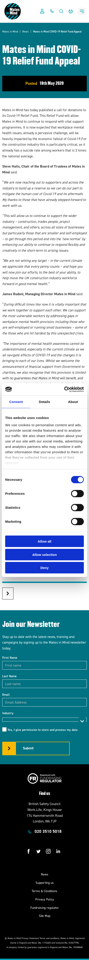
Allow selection (44, 554)
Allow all (44, 541)
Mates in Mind (10, 31)
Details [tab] (44, 402)
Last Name (9, 676)
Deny (44, 568)
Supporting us (45, 883)
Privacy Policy (44, 899)
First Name (9, 658)
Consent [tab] (16, 402)
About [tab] (73, 402)
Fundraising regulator (44, 908)
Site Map (44, 916)
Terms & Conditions (44, 891)
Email (6, 695)
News (25, 31)
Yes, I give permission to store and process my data (42, 730)
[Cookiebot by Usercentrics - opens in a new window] (64, 389)
